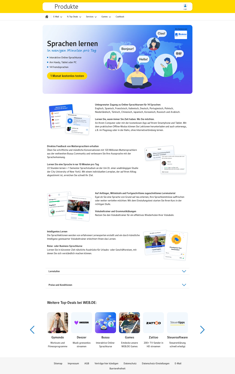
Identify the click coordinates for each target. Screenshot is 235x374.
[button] (67, 75)
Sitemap (58, 363)
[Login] (185, 5)
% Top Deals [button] (74, 17)
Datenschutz (130, 363)
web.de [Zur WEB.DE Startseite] (49, 6)
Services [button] (92, 17)
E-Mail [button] (58, 17)
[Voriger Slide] (32, 330)
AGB (86, 363)
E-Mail (178, 363)
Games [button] (106, 17)
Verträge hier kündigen (106, 363)
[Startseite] (47, 16)
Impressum (73, 363)
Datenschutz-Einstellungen (155, 363)
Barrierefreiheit (117, 368)
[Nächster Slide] (202, 330)
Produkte (66, 6)
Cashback (120, 16)
